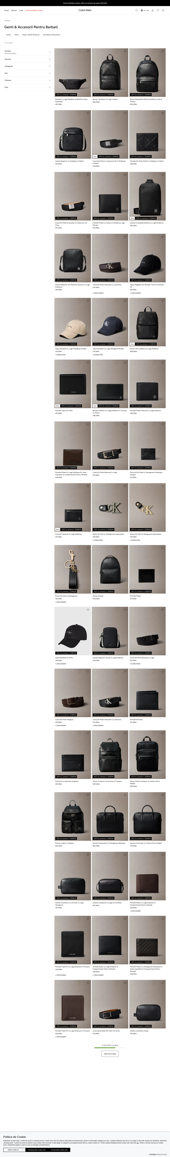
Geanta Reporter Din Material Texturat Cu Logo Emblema (72, 286)
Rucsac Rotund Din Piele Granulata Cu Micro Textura (146, 100)
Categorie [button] (28, 66)
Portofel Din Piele (136, 720)
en (148, 10)
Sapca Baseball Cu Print (64, 658)
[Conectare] (152, 10)
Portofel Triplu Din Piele (64, 411)
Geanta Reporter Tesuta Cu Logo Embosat (108, 658)
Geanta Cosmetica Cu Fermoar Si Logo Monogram (69, 904)
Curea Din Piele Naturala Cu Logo (105, 472)
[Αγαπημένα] (157, 10)
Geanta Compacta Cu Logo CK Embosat (107, 903)
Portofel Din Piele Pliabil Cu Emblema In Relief (147, 161)
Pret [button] (28, 87)
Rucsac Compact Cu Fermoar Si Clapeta (107, 781)
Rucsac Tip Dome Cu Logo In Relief (105, 99)
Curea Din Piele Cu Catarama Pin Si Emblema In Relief (109, 162)
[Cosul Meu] (163, 10)
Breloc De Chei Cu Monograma (66, 596)
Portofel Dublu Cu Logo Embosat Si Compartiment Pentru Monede (142, 904)
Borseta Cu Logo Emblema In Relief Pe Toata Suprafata (71, 100)
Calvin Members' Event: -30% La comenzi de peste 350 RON (85, 3)
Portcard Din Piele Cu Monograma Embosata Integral (146, 473)
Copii (21, 10)
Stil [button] (28, 73)
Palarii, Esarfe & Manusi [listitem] (30, 35)
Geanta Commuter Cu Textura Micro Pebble (146, 843)
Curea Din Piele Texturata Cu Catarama (107, 285)
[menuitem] (7, 10)
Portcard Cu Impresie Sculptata (66, 781)
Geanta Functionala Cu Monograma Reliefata (109, 843)
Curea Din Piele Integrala (64, 720)
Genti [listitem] (17, 35)
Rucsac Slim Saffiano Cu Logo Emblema (144, 349)
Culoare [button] (28, 80)
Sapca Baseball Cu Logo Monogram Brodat (70, 349)
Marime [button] (28, 59)
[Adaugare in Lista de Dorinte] (88, 51)
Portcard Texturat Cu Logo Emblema (68, 534)
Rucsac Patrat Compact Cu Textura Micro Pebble (145, 782)
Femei (6, 10)
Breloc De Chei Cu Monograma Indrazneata (108, 534)
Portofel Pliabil (135, 596)
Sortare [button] (28, 52)
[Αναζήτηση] (136, 10)
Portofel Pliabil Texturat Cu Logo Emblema (145, 411)
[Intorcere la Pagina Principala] (85, 11)
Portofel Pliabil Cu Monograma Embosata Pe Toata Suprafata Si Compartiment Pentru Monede (146, 969)
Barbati (14, 10)
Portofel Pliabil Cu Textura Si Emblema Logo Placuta (109, 224)
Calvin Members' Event (34, 10)
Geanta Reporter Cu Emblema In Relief (69, 161)
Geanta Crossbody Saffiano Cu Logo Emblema (146, 223)
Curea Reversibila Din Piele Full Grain (106, 1031)
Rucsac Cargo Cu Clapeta (64, 843)
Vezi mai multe (110, 1054)
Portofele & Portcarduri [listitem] (51, 35)
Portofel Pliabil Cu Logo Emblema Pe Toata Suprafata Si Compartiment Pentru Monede (71, 473)
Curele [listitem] (8, 35)
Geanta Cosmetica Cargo (139, 1031)
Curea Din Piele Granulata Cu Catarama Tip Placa (71, 224)
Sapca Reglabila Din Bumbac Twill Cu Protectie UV (147, 286)
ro (144, 10)
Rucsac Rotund (98, 596)
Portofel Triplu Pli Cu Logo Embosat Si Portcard (72, 967)
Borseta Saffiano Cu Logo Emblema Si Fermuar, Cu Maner (110, 412)
